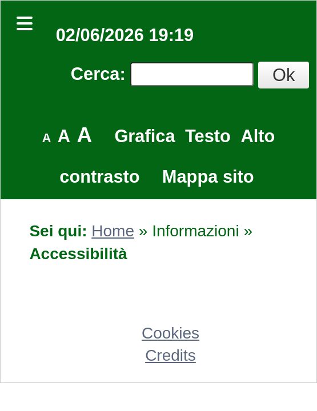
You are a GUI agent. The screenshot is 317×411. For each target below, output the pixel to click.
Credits (170, 355)
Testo (208, 136)
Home (112, 231)
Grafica (144, 136)
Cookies (170, 333)
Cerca (95, 74)
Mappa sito (208, 177)
